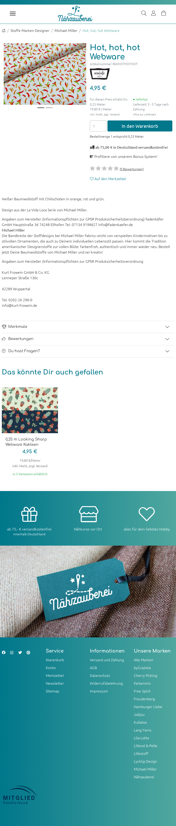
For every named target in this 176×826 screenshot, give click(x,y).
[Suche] (144, 13)
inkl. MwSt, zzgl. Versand (105, 114)
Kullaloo (140, 722)
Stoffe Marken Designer (30, 30)
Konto (51, 667)
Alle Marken (143, 659)
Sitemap (52, 690)
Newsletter (55, 683)
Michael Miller (66, 30)
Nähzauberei (144, 776)
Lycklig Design (145, 761)
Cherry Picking (145, 675)
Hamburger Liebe (148, 706)
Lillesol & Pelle (145, 745)
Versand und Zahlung (107, 659)
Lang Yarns (142, 729)
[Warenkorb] (164, 13)
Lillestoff (141, 753)
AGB (93, 667)
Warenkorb (55, 659)
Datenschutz (100, 675)
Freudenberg (144, 698)
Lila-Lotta (141, 737)
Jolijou (139, 714)
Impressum (99, 690)
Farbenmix (142, 683)
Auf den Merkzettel (108, 178)
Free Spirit (142, 690)
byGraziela (142, 667)
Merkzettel (55, 675)
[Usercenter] (154, 13)
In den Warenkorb (140, 126)
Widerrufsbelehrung (106, 683)
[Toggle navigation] (12, 13)
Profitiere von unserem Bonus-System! (123, 156)
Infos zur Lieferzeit (144, 114)
